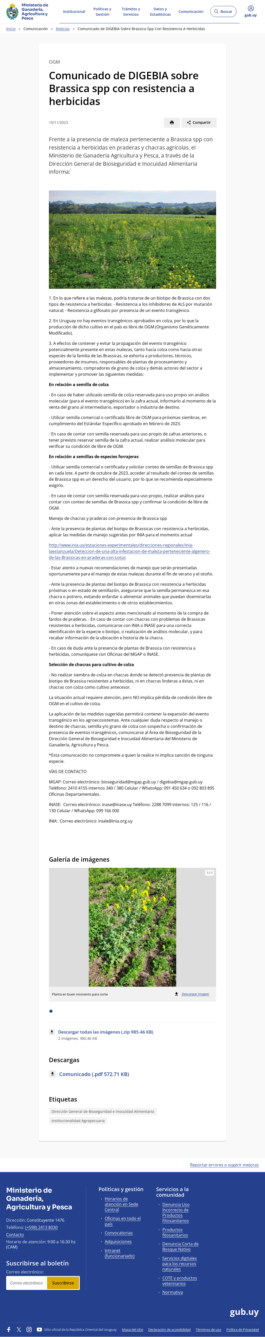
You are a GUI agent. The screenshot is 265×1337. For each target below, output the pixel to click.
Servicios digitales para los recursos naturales (179, 1263)
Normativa (172, 1292)
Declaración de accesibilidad (169, 1329)
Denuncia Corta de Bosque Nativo (180, 1246)
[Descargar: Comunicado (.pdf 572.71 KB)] (132, 1074)
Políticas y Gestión (102, 11)
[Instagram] (29, 1329)
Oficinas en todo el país (123, 1221)
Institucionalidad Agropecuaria (78, 1120)
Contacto (15, 1234)
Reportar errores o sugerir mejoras (224, 1165)
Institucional (74, 11)
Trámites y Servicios (131, 11)
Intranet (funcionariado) (120, 1253)
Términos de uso (208, 1329)
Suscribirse (63, 1283)
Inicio (10, 28)
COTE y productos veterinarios (179, 1280)
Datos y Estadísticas (160, 11)
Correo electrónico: (25, 1272)
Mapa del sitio (132, 1329)
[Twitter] (19, 1329)
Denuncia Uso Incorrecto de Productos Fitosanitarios (176, 1213)
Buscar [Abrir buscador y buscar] (223, 13)
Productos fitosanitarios (175, 1232)
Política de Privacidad (242, 1329)
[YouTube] (39, 1329)
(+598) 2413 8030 (41, 1227)
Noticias (63, 28)
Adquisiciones (118, 1241)
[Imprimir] (172, 122)
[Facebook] (8, 1329)
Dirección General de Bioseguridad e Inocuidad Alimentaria (102, 1111)
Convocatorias (119, 1233)
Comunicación (191, 11)
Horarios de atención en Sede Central (121, 1204)
